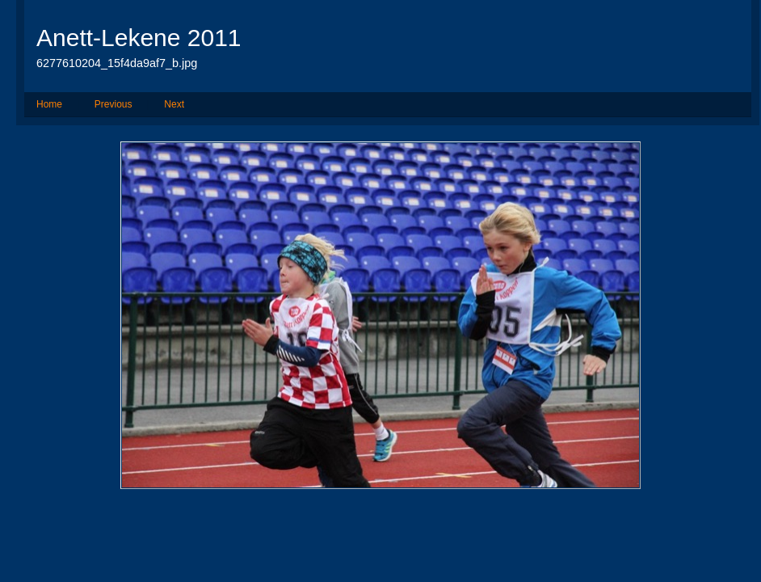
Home (49, 104)
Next (174, 104)
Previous (113, 104)
